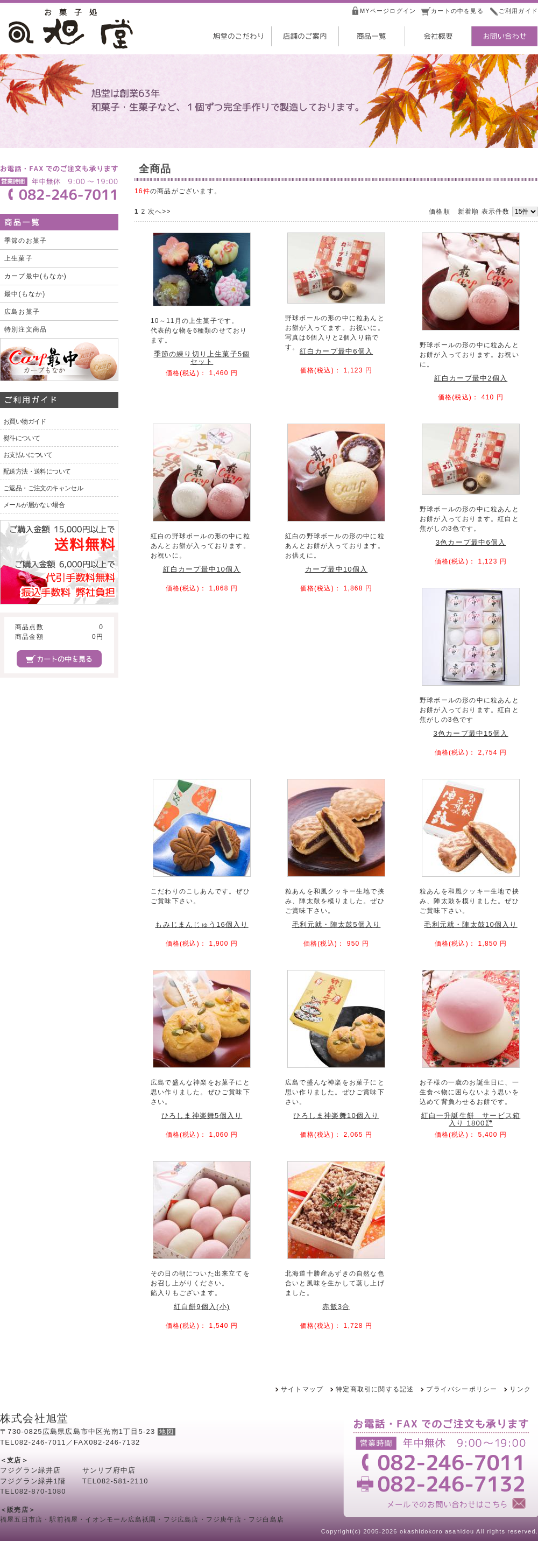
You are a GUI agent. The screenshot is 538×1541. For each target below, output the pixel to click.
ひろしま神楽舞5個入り (202, 1115)
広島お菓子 (22, 311)
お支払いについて (27, 455)
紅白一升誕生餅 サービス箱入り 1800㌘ (471, 1119)
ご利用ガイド (518, 11)
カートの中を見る (457, 11)
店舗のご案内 (304, 36)
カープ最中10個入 (336, 569)
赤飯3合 (336, 1307)
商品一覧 (370, 36)
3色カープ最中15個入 (470, 733)
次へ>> (159, 211)
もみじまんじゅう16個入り (201, 924)
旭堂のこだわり (237, 36)
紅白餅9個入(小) (202, 1307)
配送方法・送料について (36, 471)
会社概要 (437, 36)
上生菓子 (18, 258)
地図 (166, 1432)
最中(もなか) (24, 294)
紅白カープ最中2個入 (470, 378)
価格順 (439, 211)
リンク (520, 1389)
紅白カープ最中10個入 (202, 569)
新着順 (468, 211)
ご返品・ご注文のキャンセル (43, 488)
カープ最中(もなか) (35, 276)
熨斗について (21, 438)
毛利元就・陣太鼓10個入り (470, 924)
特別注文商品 (25, 329)
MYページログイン (388, 11)
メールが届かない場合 (34, 505)
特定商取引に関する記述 (375, 1389)
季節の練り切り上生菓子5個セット (202, 357)
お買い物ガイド (24, 421)
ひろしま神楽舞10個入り (336, 1115)
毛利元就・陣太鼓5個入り (336, 924)
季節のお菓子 (25, 240)
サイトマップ (302, 1389)
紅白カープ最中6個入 (336, 351)
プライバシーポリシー (461, 1389)
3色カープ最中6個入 (471, 542)
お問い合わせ (504, 36)
